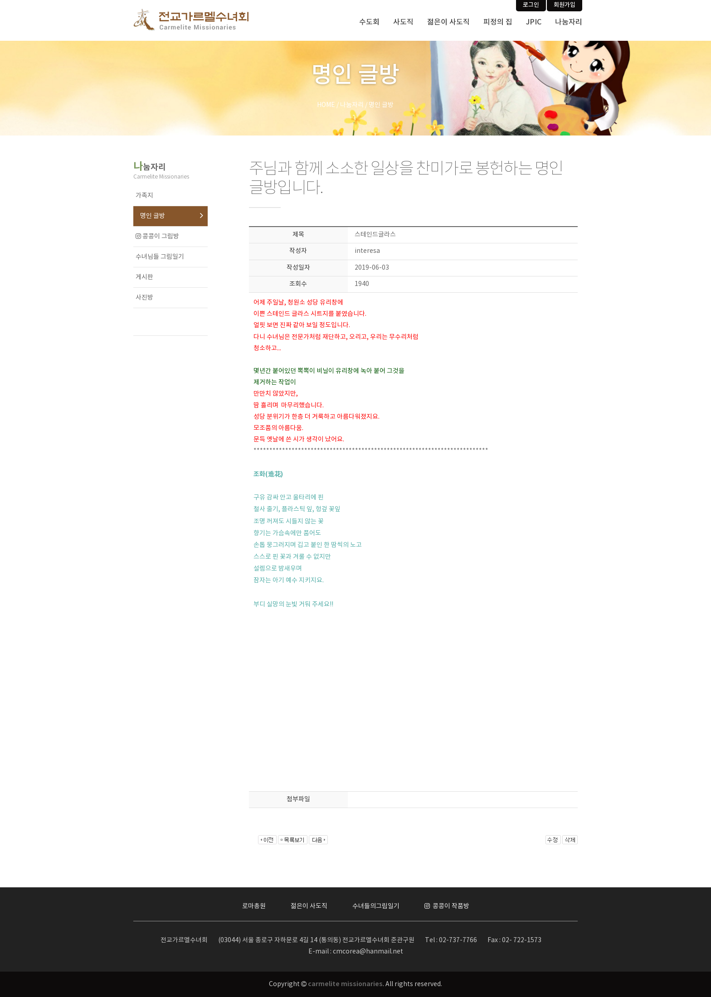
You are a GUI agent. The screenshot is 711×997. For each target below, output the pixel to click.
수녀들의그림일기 (375, 906)
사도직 (403, 22)
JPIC (533, 22)
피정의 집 (497, 22)
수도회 (369, 22)
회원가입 (564, 5)
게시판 (144, 277)
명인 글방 (152, 216)
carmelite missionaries (345, 984)
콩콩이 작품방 (446, 906)
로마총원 (254, 906)
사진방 (144, 297)
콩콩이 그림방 (157, 236)
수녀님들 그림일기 (160, 257)
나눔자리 (568, 22)
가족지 (144, 195)
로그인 (531, 5)
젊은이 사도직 (448, 22)
